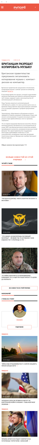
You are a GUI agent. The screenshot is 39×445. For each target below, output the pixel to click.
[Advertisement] (19, 31)
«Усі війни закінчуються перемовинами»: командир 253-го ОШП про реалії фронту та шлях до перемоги (19, 277)
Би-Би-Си (10, 91)
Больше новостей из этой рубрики (19, 158)
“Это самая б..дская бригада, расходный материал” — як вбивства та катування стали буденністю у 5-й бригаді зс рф (18, 238)
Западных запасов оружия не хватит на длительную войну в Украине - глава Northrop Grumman (18, 402)
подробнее (19, 327)
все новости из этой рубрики (19, 288)
